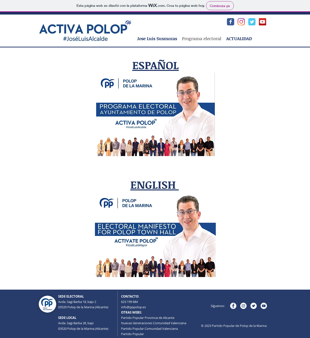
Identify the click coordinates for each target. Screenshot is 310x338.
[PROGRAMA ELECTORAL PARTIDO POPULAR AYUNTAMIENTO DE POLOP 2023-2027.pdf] (155, 115)
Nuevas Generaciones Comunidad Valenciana (153, 323)
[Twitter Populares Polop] (252, 21)
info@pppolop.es (133, 307)
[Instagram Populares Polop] (241, 21)
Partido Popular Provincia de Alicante (147, 317)
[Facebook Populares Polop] (230, 21)
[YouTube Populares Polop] (262, 21)
